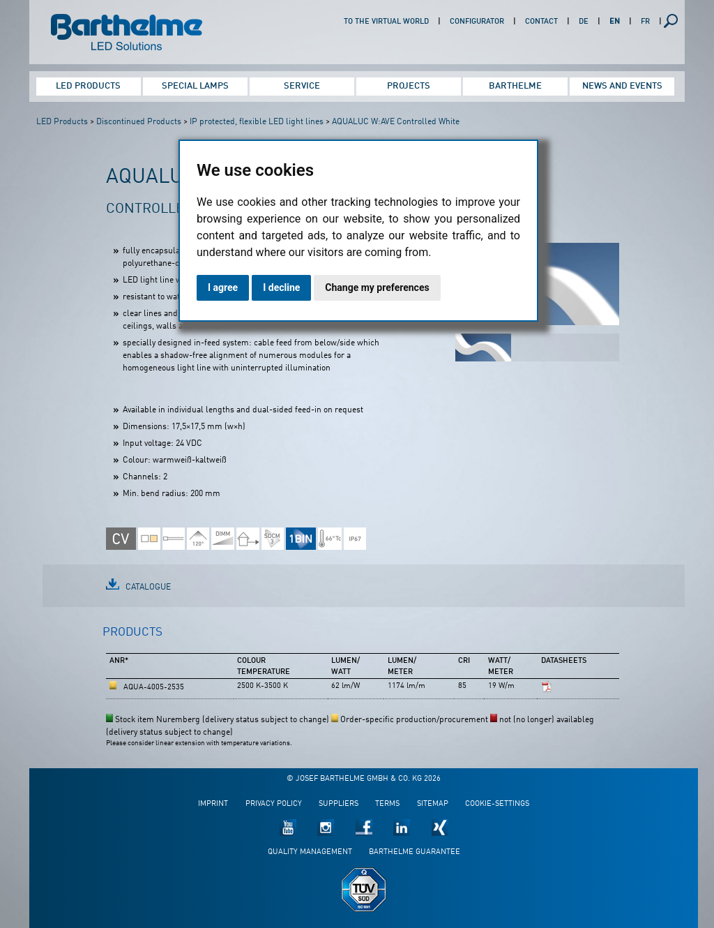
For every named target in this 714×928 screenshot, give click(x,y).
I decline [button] (281, 287)
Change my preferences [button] (377, 287)
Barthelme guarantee (414, 852)
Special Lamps (195, 86)
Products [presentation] (132, 632)
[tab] (132, 638)
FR (645, 22)
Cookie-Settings (497, 804)
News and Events (622, 86)
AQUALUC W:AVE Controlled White (395, 122)
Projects (408, 86)
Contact (541, 22)
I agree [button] (223, 287)
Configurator (477, 22)
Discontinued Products (138, 122)
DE (583, 22)
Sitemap (432, 804)
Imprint (213, 804)
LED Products (88, 86)
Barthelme (515, 86)
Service (302, 86)
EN (614, 22)
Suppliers (338, 804)
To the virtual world (386, 22)
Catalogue (148, 587)
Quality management (310, 852)
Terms (387, 804)
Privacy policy (273, 804)
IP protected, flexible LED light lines (257, 122)
